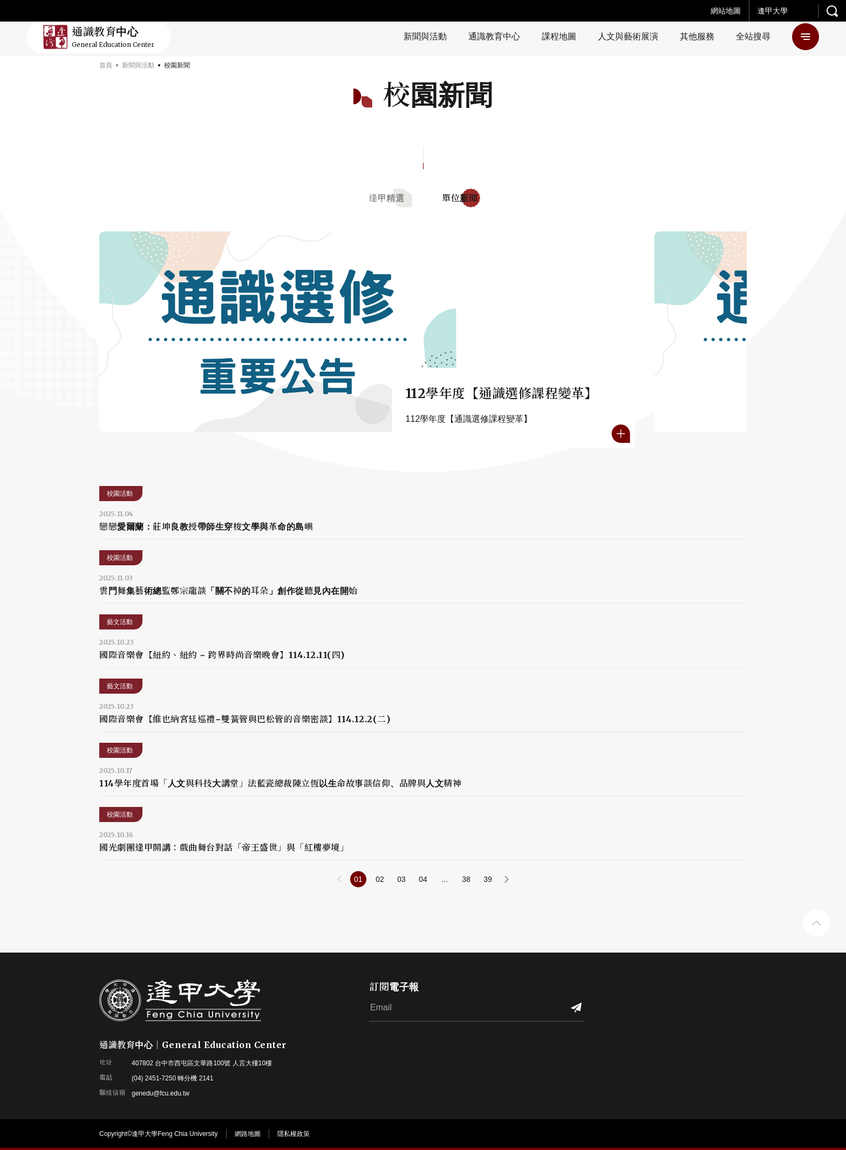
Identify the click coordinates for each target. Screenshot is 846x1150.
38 (466, 879)
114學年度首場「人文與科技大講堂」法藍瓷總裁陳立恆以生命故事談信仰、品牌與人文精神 (280, 783)
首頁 (105, 65)
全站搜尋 (753, 36)
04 (423, 879)
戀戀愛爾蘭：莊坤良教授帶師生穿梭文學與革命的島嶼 (206, 526)
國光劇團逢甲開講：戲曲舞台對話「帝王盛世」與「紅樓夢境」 (224, 847)
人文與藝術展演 (628, 36)
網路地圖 (248, 1134)
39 (487, 879)
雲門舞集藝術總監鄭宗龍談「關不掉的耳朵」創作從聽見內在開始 (228, 590)
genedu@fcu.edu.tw (160, 1093)
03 (401, 879)
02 (380, 879)
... (444, 879)
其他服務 (697, 36)
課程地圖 (559, 36)
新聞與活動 (425, 36)
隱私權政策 (293, 1134)
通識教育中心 (494, 36)
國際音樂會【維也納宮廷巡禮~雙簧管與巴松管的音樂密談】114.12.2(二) (244, 719)
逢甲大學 (773, 10)
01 (358, 879)
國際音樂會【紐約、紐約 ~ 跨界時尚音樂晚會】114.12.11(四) (222, 654)
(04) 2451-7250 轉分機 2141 (172, 1078)
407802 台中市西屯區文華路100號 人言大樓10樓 (202, 1063)
